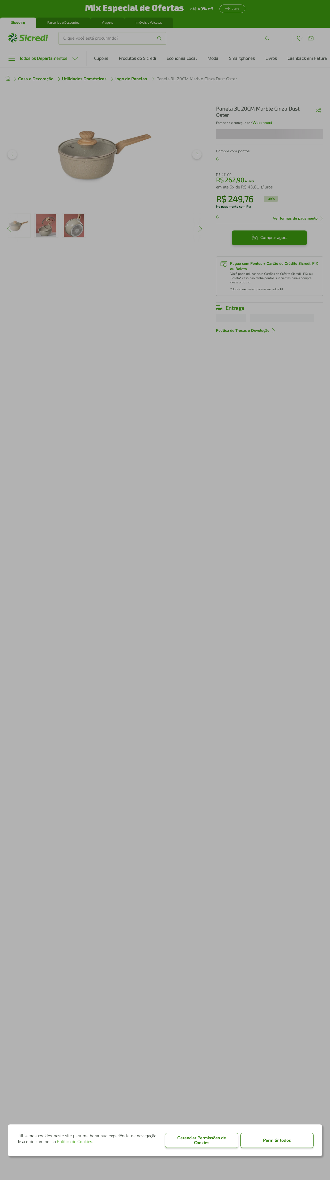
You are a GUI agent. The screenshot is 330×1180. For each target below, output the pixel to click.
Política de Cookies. (75, 1142)
